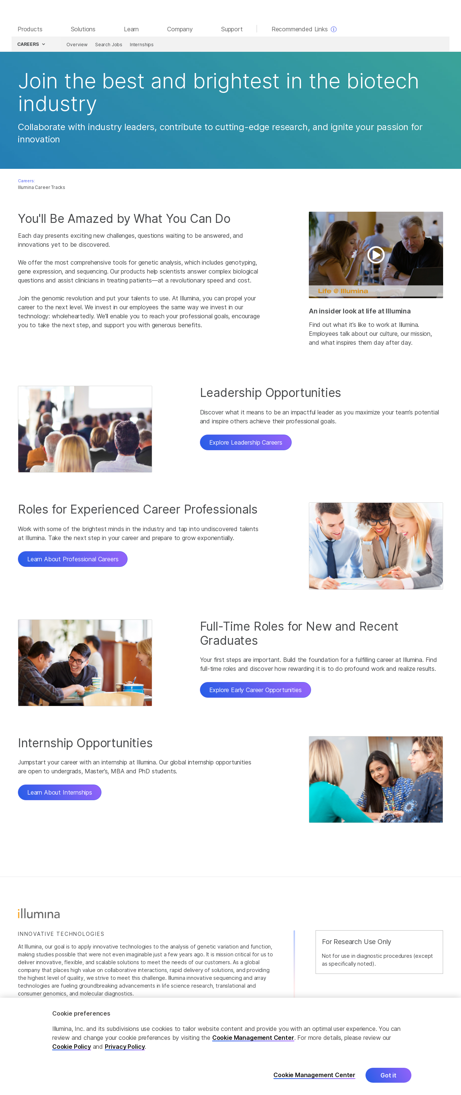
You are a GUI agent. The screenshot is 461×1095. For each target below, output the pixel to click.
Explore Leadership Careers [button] (245, 443)
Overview (76, 45)
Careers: (26, 181)
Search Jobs (108, 45)
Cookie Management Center (253, 1037)
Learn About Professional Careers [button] (72, 560)
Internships (141, 45)
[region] (230, 1046)
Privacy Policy (125, 1046)
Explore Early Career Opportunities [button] (255, 691)
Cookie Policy (71, 1046)
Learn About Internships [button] (59, 793)
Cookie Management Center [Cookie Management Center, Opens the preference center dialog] (314, 1075)
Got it (388, 1075)
